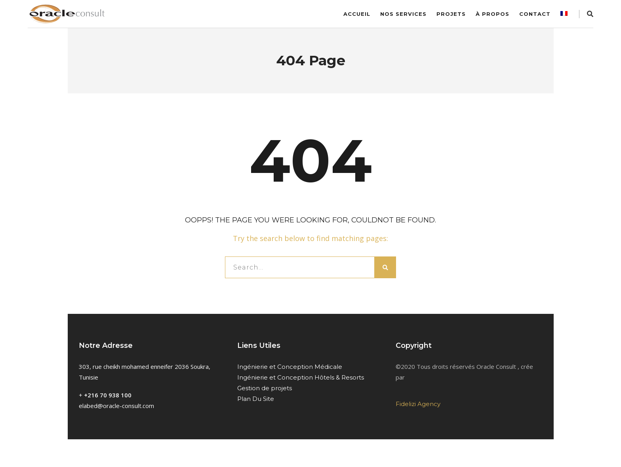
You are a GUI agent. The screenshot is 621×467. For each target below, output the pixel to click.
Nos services (403, 14)
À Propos (492, 14)
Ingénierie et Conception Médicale (289, 366)
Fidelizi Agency (418, 404)
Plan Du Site (255, 398)
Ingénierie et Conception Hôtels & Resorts (300, 377)
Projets (451, 14)
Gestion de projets (264, 388)
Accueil (356, 14)
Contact (535, 14)
